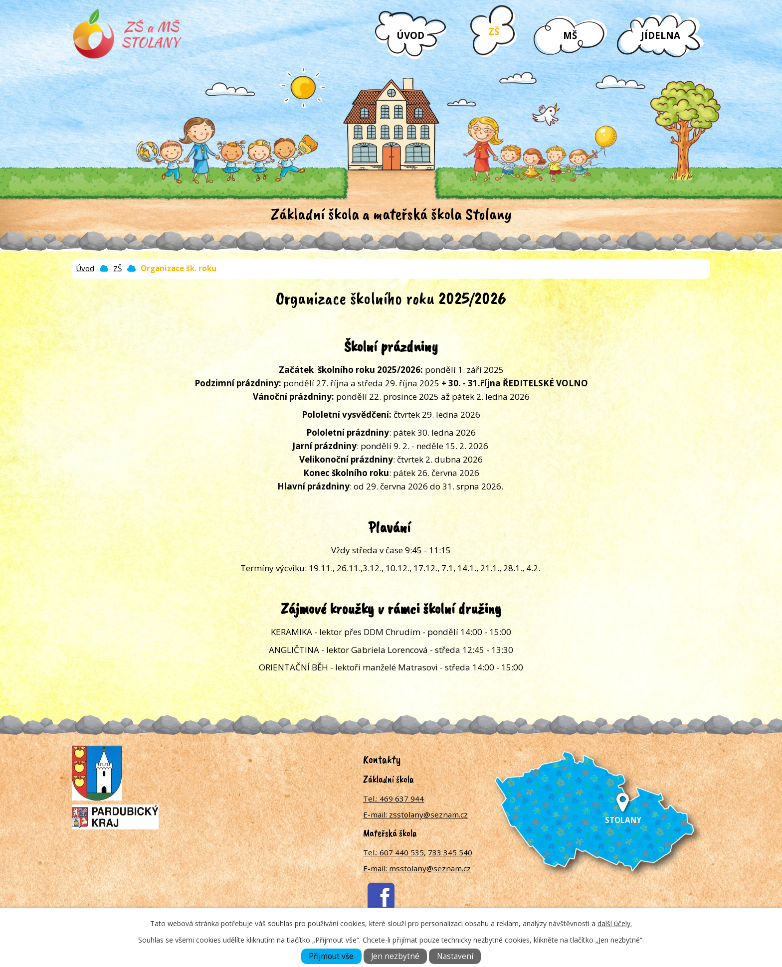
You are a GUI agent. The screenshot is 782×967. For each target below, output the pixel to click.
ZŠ (493, 31)
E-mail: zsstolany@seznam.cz (415, 814)
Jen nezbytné (395, 956)
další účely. (614, 923)
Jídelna (660, 35)
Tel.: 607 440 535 (393, 852)
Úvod (410, 35)
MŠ (570, 35)
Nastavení (455, 956)
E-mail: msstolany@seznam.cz (417, 868)
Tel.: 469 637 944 (393, 799)
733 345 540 (450, 852)
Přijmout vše (331, 956)
